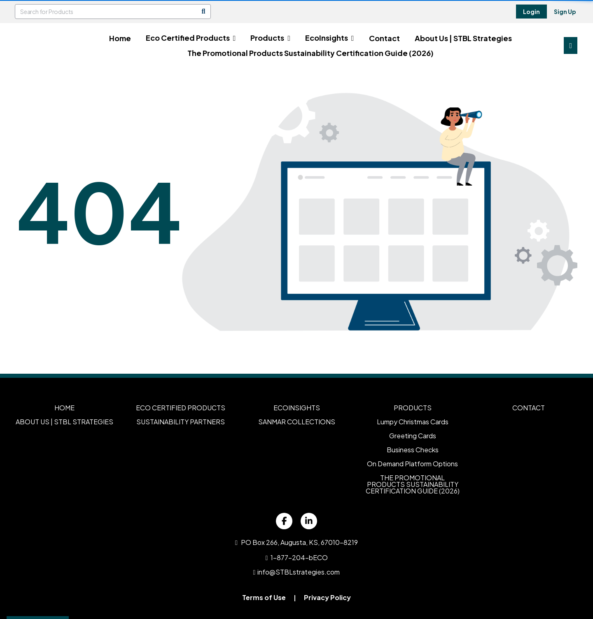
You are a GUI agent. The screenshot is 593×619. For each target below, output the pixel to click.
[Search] (203, 12)
